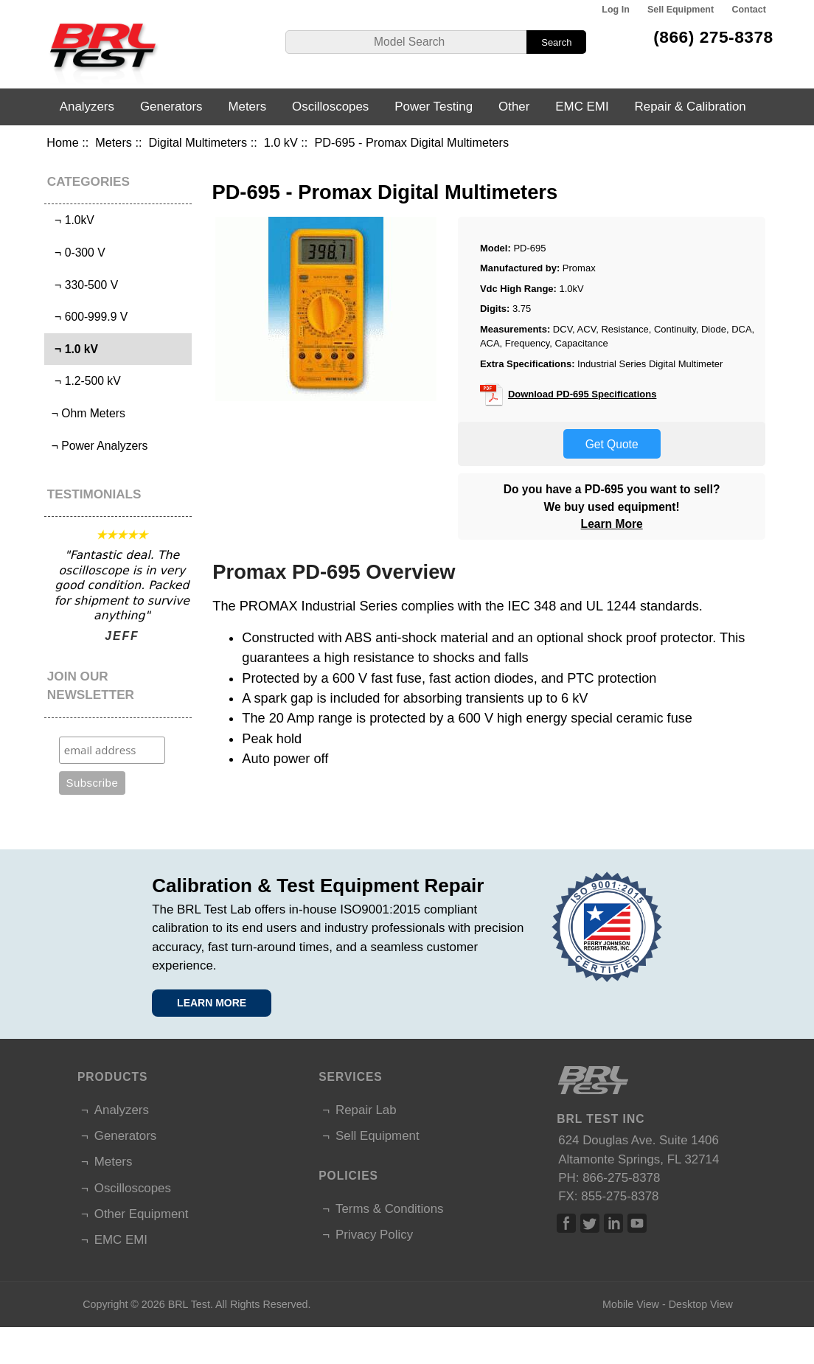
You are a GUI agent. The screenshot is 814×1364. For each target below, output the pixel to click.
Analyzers (87, 107)
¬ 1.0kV (71, 220)
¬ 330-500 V (83, 285)
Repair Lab (366, 1110)
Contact (748, 9)
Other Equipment (141, 1214)
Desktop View (701, 1304)
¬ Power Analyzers (97, 445)
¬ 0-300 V (76, 252)
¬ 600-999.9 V (88, 316)
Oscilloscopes (330, 107)
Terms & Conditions (389, 1209)
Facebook (566, 1223)
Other (513, 107)
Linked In (613, 1223)
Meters (113, 142)
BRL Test (189, 1304)
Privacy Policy (374, 1235)
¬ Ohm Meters (86, 413)
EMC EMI (581, 107)
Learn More (612, 524)
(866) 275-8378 (713, 36)
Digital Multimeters (198, 142)
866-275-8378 (621, 1178)
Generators (171, 107)
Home (62, 142)
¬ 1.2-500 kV (84, 381)
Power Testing (433, 107)
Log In (615, 9)
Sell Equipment (680, 9)
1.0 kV (281, 142)
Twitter (589, 1223)
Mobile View (630, 1304)
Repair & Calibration (690, 107)
